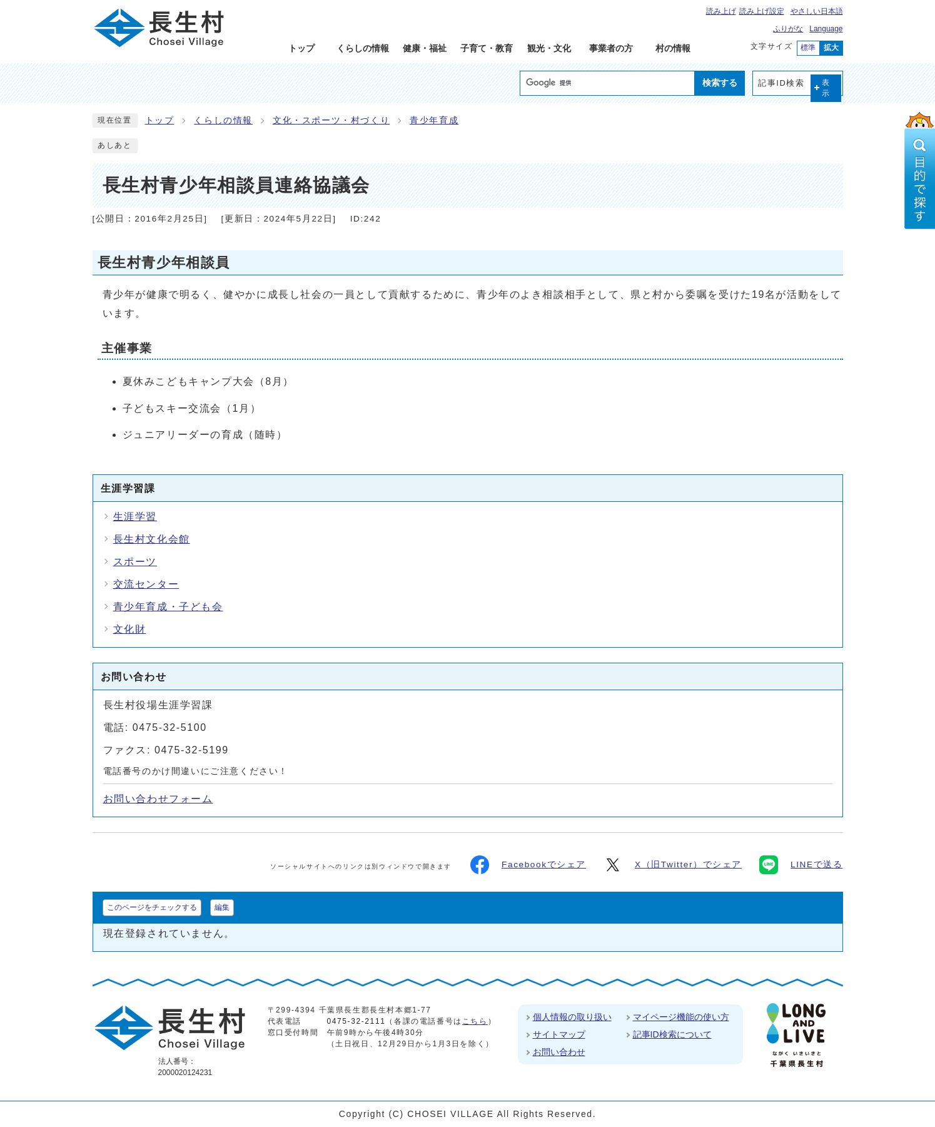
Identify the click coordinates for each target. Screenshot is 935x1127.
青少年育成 (434, 120)
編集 (222, 907)
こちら (475, 1021)
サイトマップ (559, 1034)
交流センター (146, 584)
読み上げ (721, 11)
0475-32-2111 (356, 1021)
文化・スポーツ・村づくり (331, 120)
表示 (826, 88)
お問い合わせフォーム (158, 798)
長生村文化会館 (151, 539)
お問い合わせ (559, 1052)
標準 (808, 47)
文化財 (129, 629)
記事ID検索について (672, 1034)
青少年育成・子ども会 (168, 606)
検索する (719, 83)
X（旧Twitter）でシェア (673, 864)
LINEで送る (800, 864)
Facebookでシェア (528, 864)
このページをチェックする (152, 907)
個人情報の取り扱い (572, 1017)
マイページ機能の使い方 (681, 1017)
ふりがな (788, 28)
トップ (159, 120)
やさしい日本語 (817, 11)
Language (825, 28)
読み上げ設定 (761, 11)
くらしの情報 (223, 120)
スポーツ (135, 561)
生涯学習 (135, 516)
